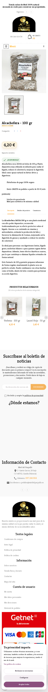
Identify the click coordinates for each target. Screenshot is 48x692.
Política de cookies (11, 555)
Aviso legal (8, 544)
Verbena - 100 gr (12, 320)
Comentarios (37, 210)
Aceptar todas (24, 684)
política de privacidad (34, 395)
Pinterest (20, 131)
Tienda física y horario (13, 571)
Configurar (24, 677)
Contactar (8, 576)
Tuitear (17, 131)
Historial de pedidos (12, 608)
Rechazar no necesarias (24, 671)
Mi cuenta (8, 591)
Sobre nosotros (10, 565)
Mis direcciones (10, 602)
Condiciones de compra (13, 539)
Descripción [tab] (10, 210)
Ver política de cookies (12, 664)
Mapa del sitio (9, 581)
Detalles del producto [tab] (23, 210)
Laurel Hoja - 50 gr (36, 320)
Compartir (14, 131)
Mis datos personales (12, 597)
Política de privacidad (12, 550)
